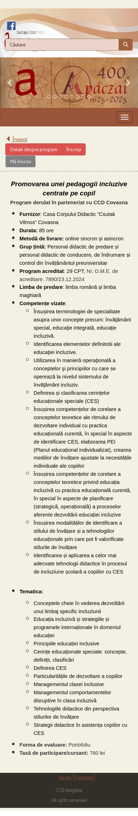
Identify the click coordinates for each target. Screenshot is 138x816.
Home (65, 777)
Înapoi (16, 139)
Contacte (84, 777)
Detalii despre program (33, 149)
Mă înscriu (20, 161)
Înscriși (73, 149)
